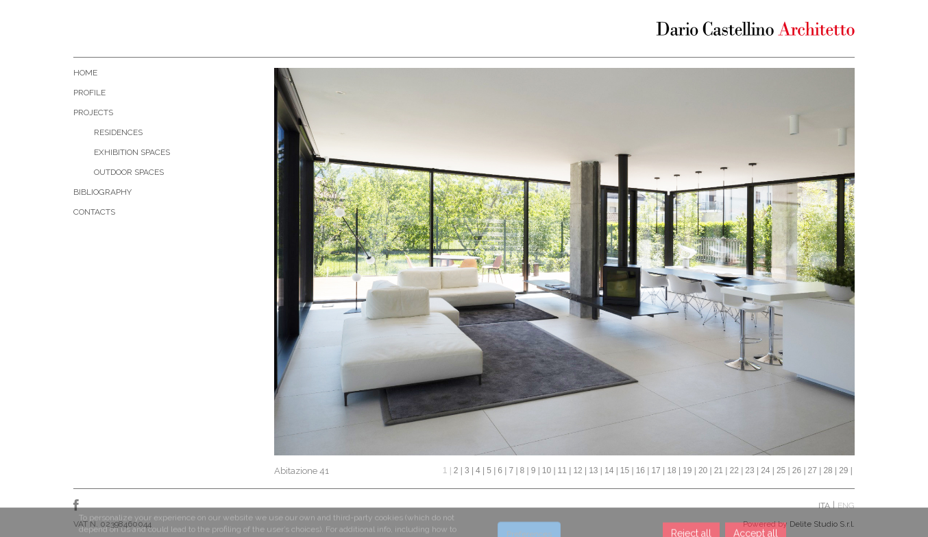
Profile (89, 92)
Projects (93, 112)
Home (85, 72)
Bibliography (102, 192)
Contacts (94, 212)
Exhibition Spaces (132, 152)
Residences (118, 132)
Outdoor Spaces (129, 172)
